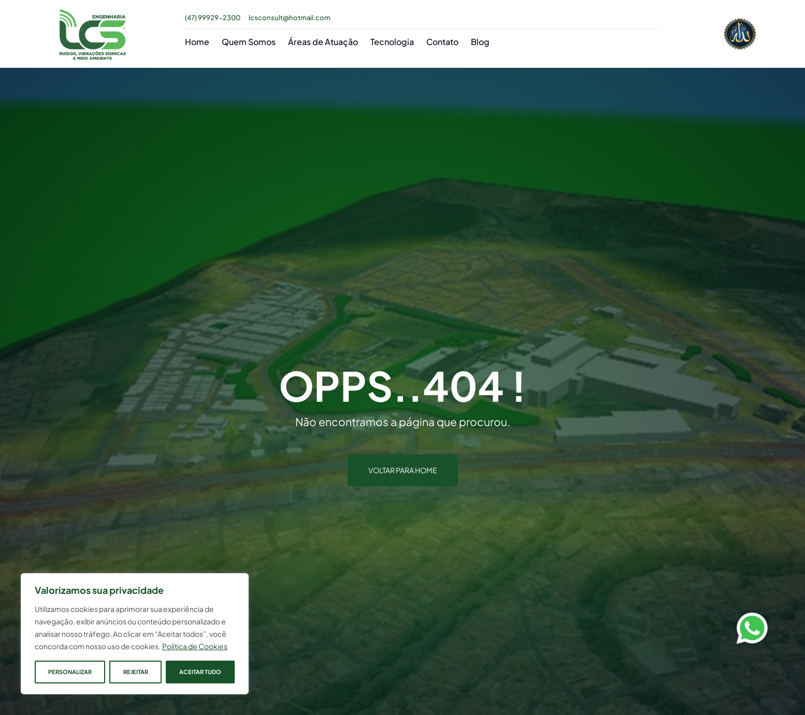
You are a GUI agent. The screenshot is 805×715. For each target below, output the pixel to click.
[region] (135, 633)
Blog (480, 41)
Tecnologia (392, 41)
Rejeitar (135, 671)
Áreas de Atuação (323, 41)
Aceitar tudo (200, 671)
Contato (442, 41)
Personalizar (70, 671)
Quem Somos (249, 41)
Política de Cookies (194, 646)
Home (197, 41)
